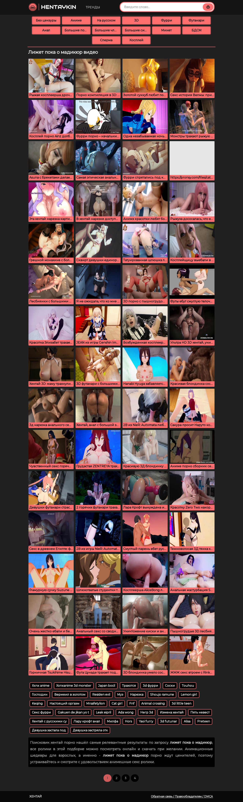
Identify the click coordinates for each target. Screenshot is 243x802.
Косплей (136, 40)
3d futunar (168, 721)
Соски (170, 685)
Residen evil (101, 694)
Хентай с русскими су (49, 721)
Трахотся (129, 685)
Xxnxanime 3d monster (73, 685)
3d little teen (181, 703)
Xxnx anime (40, 685)
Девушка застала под (49, 730)
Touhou (188, 685)
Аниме (76, 20)
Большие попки (78, 30)
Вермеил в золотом (69, 694)
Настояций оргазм (64, 703)
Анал (46, 30)
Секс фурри (41, 712)
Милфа (112, 721)
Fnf (131, 703)
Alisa (187, 721)
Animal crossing (153, 703)
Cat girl (117, 703)
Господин (39, 694)
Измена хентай (172, 712)
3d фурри (150, 685)
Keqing (37, 703)
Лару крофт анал (86, 721)
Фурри (166, 20)
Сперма (106, 40)
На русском (106, 20)
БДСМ (196, 30)
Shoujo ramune (162, 694)
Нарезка (136, 694)
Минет (166, 30)
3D (136, 20)
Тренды (93, 7)
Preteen (203, 721)
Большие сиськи (138, 30)
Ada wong (125, 712)
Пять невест (200, 712)
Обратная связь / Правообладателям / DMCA (182, 796)
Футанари (196, 20)
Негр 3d (146, 712)
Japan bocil (106, 685)
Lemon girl (189, 694)
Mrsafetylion (95, 703)
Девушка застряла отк (90, 730)
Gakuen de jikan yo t (73, 712)
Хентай (35, 796)
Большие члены (108, 30)
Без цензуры (46, 20)
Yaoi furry (146, 721)
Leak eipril (103, 712)
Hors (128, 721)
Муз (120, 694)
